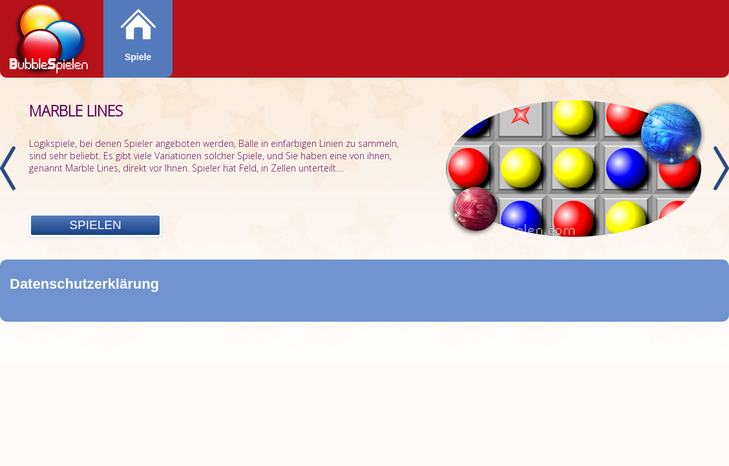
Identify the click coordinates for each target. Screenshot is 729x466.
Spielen (95, 225)
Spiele (138, 57)
